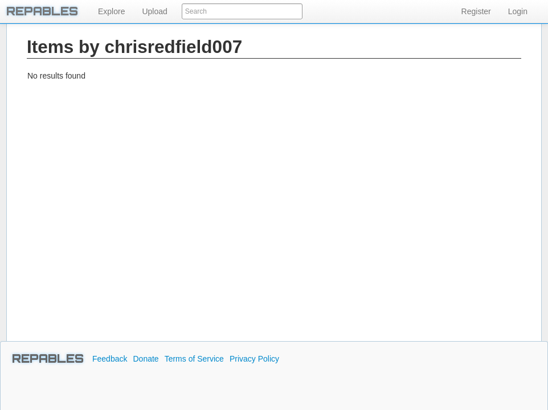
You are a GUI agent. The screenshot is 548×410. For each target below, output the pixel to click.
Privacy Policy (254, 358)
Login (517, 11)
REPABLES (48, 358)
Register (476, 11)
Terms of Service (194, 358)
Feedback (109, 358)
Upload (154, 11)
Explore (111, 11)
